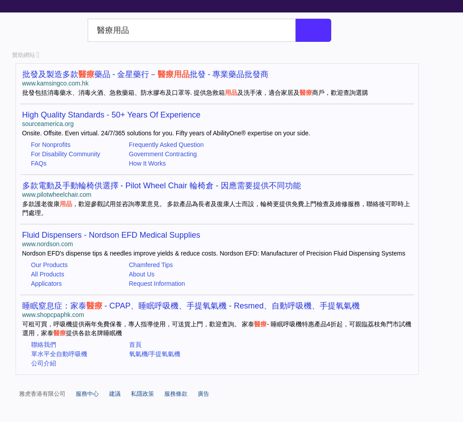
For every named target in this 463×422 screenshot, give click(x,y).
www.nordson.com (47, 244)
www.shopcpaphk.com (53, 314)
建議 (115, 393)
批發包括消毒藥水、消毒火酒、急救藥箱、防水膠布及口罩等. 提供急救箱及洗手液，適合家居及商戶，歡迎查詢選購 (195, 92)
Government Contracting (163, 154)
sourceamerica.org (48, 123)
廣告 (203, 393)
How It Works (147, 163)
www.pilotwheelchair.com (57, 194)
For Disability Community (66, 154)
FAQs (39, 163)
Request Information (157, 283)
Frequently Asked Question (166, 144)
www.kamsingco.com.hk (55, 83)
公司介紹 (43, 363)
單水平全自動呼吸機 (59, 353)
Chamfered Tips (151, 264)
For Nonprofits (51, 144)
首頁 (135, 344)
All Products (48, 274)
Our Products (49, 264)
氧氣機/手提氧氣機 (155, 353)
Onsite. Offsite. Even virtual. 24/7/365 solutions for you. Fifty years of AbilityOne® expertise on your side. (166, 133)
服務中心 (87, 393)
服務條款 (175, 393)
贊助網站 (26, 55)
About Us (142, 274)
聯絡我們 (43, 344)
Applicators (46, 283)
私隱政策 (142, 393)
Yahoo (48, 30)
